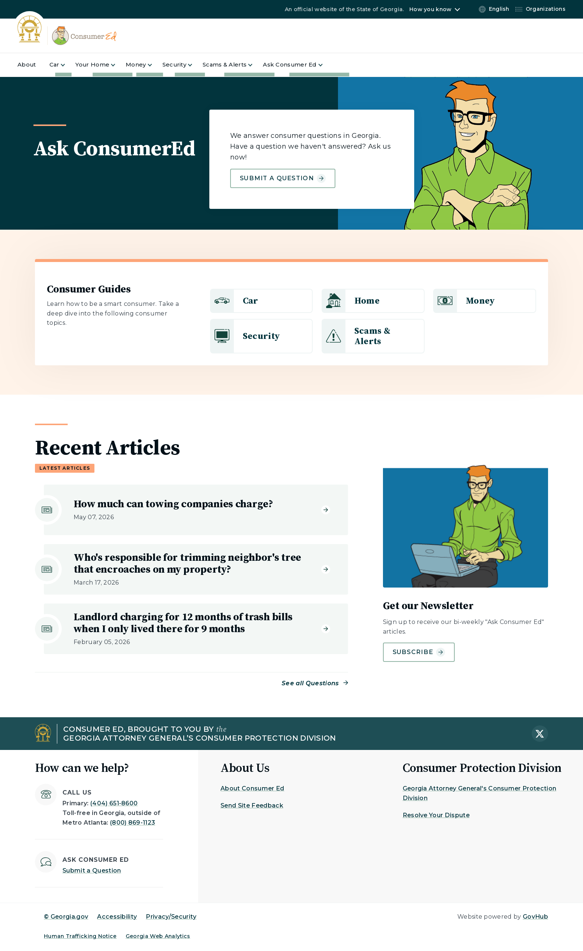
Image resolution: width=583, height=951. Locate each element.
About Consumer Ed (252, 788)
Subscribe (419, 652)
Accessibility (117, 916)
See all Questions (310, 683)
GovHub (535, 916)
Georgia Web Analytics (158, 936)
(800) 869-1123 (132, 822)
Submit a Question (91, 870)
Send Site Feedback (251, 805)
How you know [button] (430, 9)
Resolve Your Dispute (436, 815)
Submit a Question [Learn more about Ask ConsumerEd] (283, 178)
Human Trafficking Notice (80, 936)
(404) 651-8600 (114, 803)
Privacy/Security (171, 916)
